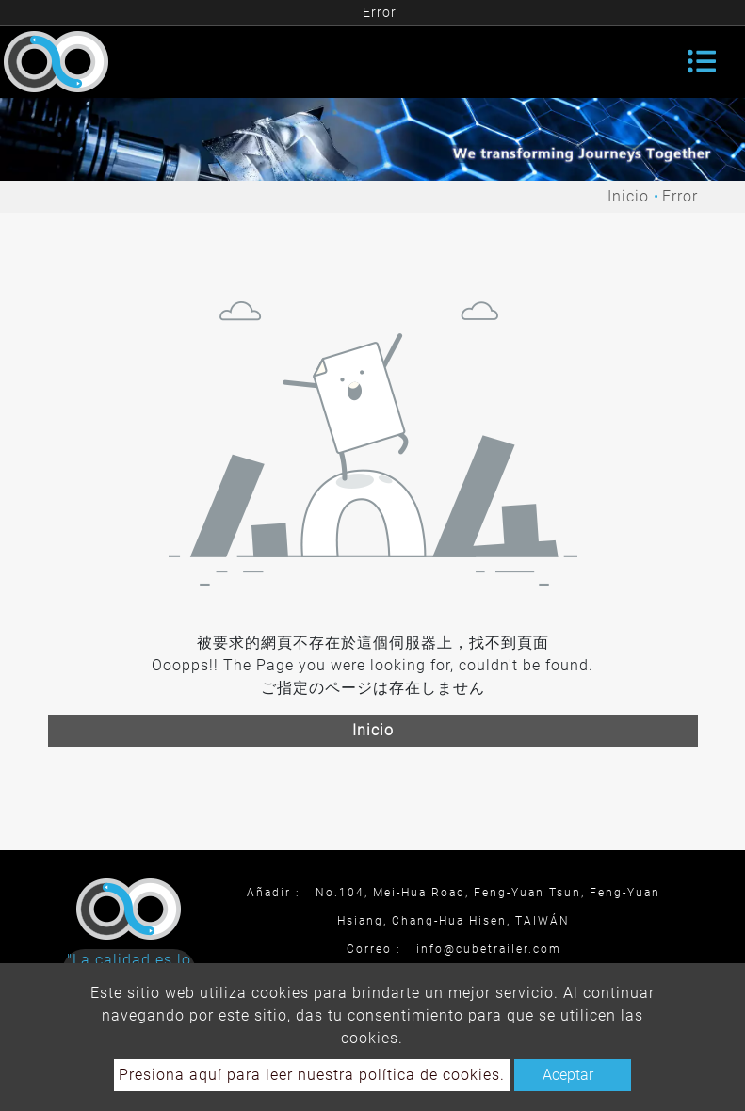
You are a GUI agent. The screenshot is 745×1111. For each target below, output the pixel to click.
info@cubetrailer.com (488, 949)
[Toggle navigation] (701, 61)
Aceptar (568, 1075)
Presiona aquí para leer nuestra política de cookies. (312, 1075)
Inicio (628, 196)
